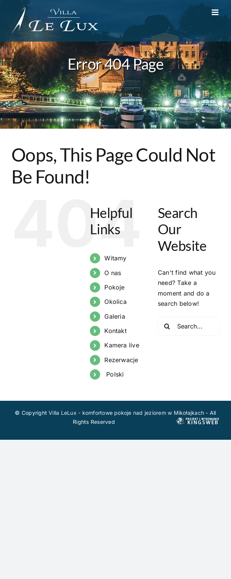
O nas (112, 273)
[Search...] (189, 326)
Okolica (115, 301)
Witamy (115, 258)
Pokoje (114, 287)
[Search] (167, 326)
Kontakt (115, 331)
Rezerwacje (121, 360)
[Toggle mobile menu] (216, 12)
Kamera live (121, 345)
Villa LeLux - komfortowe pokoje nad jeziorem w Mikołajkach (126, 412)
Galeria (114, 316)
